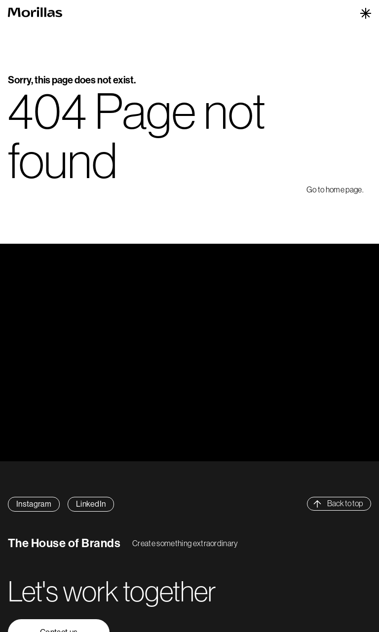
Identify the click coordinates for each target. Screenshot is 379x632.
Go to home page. (335, 189)
